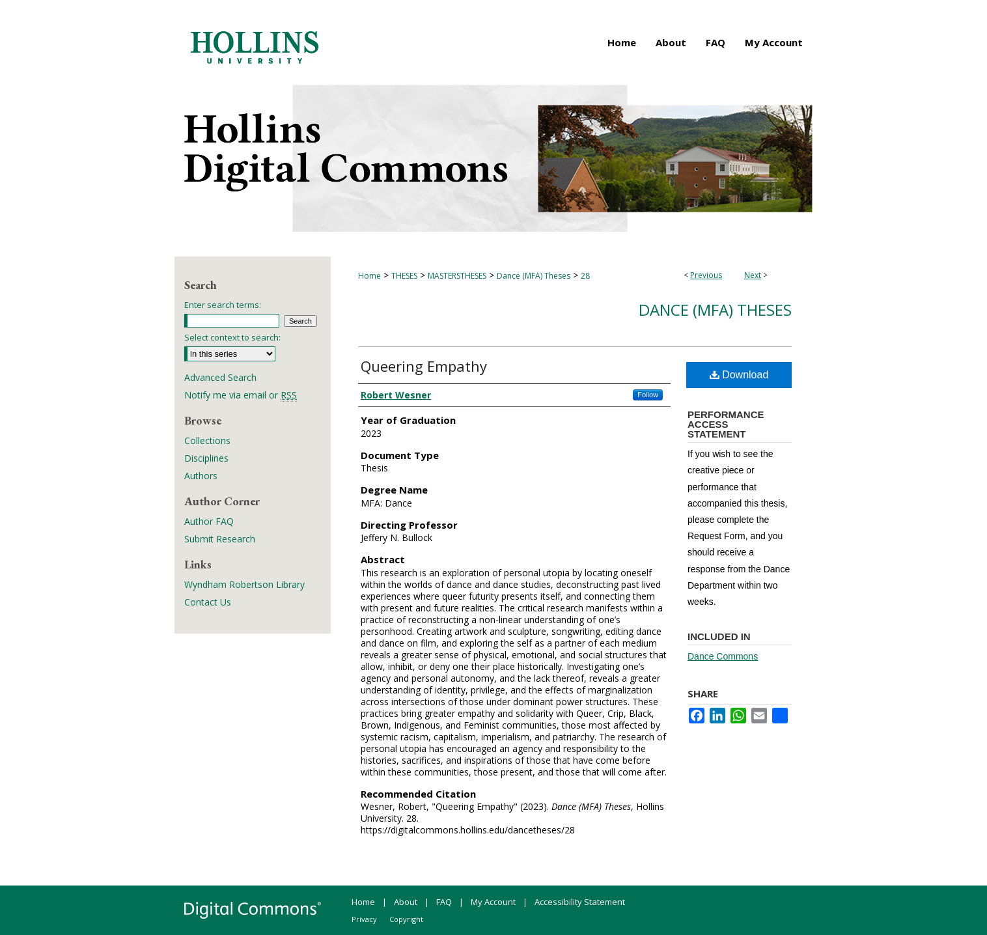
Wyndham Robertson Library (244, 584)
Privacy (364, 919)
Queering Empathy (424, 366)
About (405, 902)
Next (752, 275)
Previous (706, 275)
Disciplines (206, 458)
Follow (647, 394)
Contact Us (207, 602)
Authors (200, 475)
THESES (404, 275)
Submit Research (219, 539)
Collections (207, 440)
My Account (493, 902)
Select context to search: (232, 337)
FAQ (444, 902)
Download (739, 374)
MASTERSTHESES (457, 275)
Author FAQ (209, 521)
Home (369, 275)
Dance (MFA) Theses (533, 275)
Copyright (406, 919)
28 (585, 275)
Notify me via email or (240, 395)
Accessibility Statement (580, 902)
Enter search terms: (222, 305)
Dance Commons (723, 656)
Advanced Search (220, 377)
